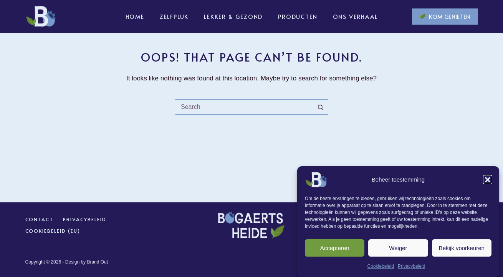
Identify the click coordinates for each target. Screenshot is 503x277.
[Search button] (320, 107)
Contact (39, 219)
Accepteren (334, 249)
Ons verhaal (355, 16)
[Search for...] (244, 107)
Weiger (398, 249)
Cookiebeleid (380, 267)
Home (135, 16)
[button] (487, 181)
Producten (297, 16)
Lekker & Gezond (233, 16)
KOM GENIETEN (445, 16)
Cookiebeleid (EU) (52, 231)
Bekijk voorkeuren (462, 249)
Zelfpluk (174, 16)
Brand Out (97, 262)
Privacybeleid (411, 267)
